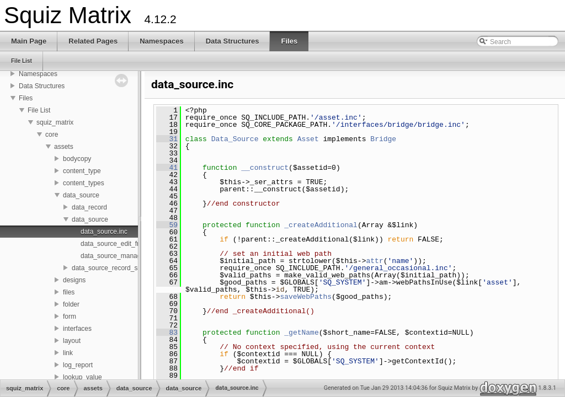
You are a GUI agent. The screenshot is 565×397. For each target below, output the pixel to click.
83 (167, 332)
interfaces (77, 328)
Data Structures (42, 86)
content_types (83, 183)
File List (39, 110)
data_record (89, 207)
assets (63, 147)
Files (26, 98)
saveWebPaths (306, 297)
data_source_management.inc (125, 256)
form (69, 316)
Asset (308, 139)
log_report (78, 365)
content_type (82, 171)
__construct (265, 168)
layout (72, 341)
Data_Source (235, 139)
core (51, 134)
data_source (81, 195)
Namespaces (38, 74)
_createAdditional (321, 225)
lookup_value (82, 377)
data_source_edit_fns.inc (117, 244)
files (68, 292)
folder (71, 304)
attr (374, 261)
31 (167, 139)
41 (167, 168)
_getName (301, 332)
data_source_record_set (107, 268)
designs (74, 280)
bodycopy (77, 159)
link (68, 353)
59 (167, 225)
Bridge (383, 139)
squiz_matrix (54, 122)
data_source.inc (104, 231)
